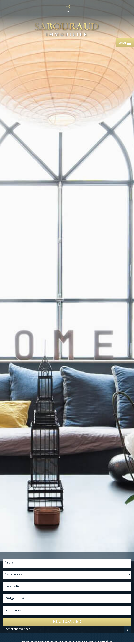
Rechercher (67, 622)
